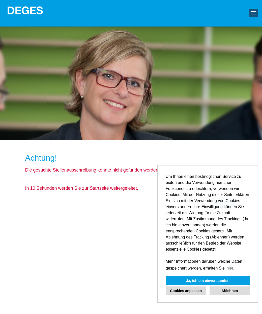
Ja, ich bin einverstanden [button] (207, 281)
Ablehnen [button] (229, 291)
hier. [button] (230, 268)
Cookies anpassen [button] (186, 291)
